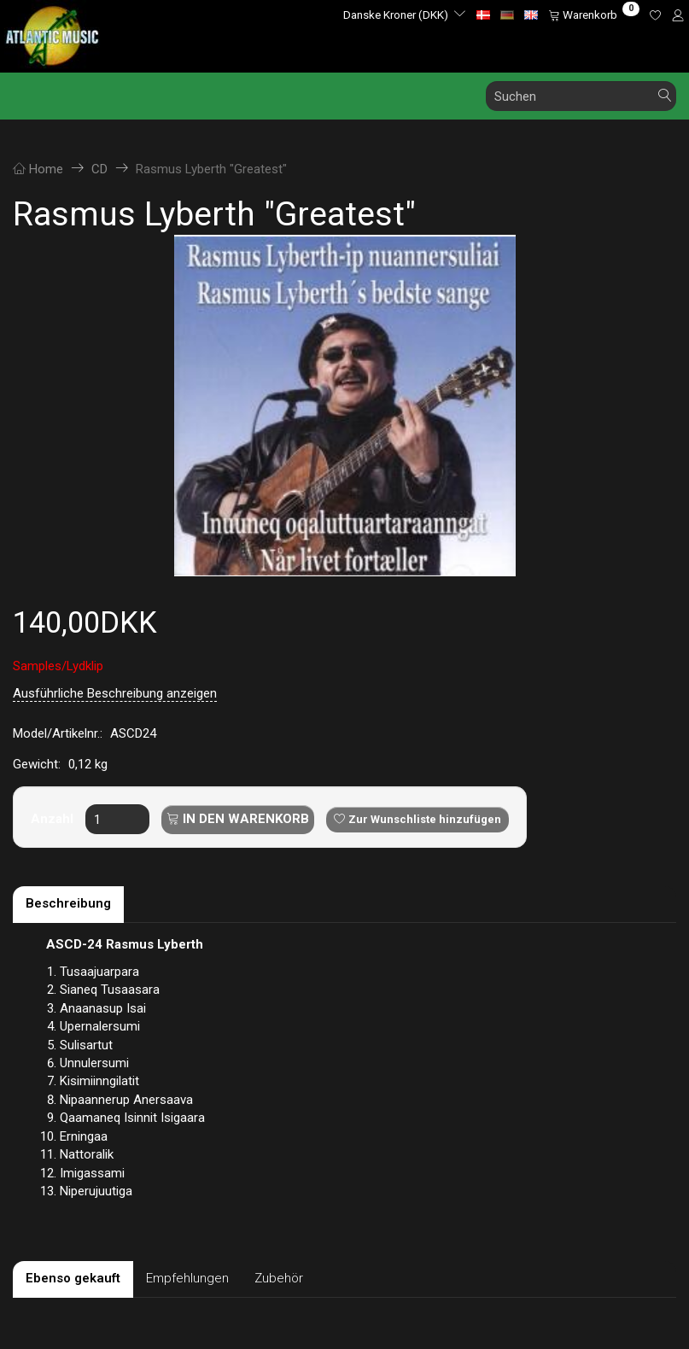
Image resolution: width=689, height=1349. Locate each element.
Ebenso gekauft (73, 1278)
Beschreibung (68, 903)
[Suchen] (665, 96)
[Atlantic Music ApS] (52, 33)
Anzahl (54, 818)
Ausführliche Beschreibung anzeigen (115, 693)
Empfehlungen (187, 1278)
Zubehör (278, 1278)
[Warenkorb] (594, 14)
